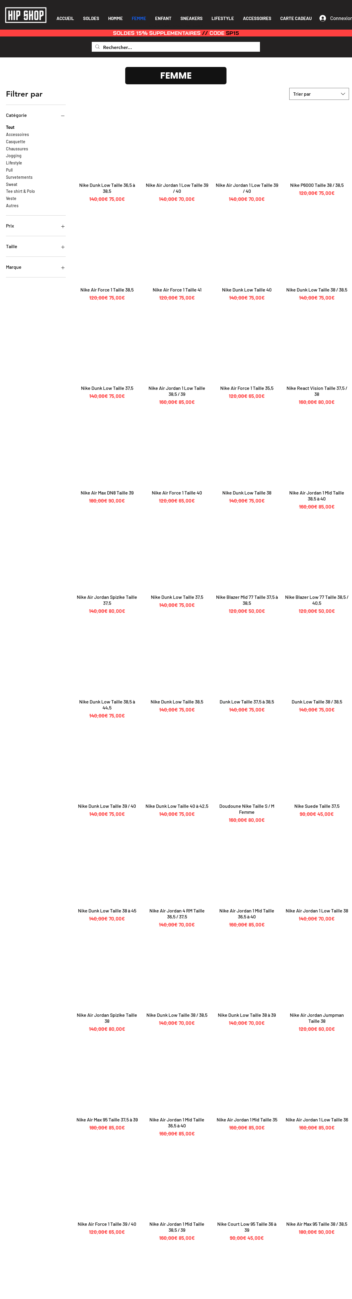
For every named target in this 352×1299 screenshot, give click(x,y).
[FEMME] (175, 75)
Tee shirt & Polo (20, 191)
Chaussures (17, 148)
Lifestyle (14, 162)
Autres (12, 205)
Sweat (11, 184)
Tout (10, 127)
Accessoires (17, 134)
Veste (11, 198)
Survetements (19, 177)
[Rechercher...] (175, 47)
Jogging (14, 155)
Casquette (15, 141)
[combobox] (319, 94)
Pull (9, 170)
